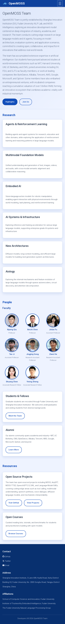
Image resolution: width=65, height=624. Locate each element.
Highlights (9, 102)
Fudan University (19, 582)
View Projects (33, 503)
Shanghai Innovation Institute (14, 578)
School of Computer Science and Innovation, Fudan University (28, 599)
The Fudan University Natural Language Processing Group (26, 608)
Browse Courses (16, 533)
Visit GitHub (14, 503)
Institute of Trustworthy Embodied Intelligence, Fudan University (29, 603)
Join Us (25, 102)
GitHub (6, 556)
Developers (22, 618)
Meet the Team (15, 416)
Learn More (14, 450)
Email (5, 565)
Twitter (6, 561)
